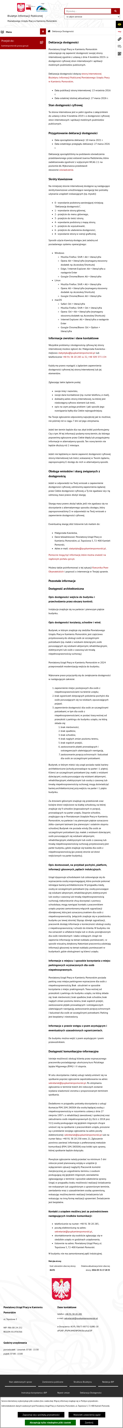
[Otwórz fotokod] (119, 53)
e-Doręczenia (8, 120)
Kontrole (5, 66)
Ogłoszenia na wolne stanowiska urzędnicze (18, 57)
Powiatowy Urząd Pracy (13, 39)
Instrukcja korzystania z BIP (15, 112)
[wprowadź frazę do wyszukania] (88, 11)
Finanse (5, 90)
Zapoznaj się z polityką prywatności (41, 1414)
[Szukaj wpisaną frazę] (116, 11)
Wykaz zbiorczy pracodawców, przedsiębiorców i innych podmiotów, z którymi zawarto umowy (20, 78)
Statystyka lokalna (10, 105)
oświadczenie (66, 169)
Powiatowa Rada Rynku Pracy (16, 98)
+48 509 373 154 (97, 356)
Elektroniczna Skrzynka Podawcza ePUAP (18, 130)
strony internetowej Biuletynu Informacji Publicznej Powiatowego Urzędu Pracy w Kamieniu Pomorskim (79, 77)
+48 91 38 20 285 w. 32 (75, 356)
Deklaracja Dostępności (91, 1392)
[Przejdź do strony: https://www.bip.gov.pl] (119, 31)
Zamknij (89, 1422)
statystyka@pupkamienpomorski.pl (76, 352)
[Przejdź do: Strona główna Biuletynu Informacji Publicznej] (49, 31)
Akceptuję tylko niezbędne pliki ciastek (50, 1422)
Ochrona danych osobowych (16, 147)
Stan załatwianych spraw (20, 1381)
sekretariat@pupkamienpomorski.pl (67, 1082)
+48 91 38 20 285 (73, 1314)
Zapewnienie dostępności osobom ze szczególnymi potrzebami (20, 157)
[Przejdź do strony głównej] (32, 13)
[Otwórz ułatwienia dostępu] (119, 24)
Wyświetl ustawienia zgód (86, 1414)
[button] (44, 39)
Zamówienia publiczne (13, 46)
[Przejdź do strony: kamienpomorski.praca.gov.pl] (119, 39)
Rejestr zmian (63, 1392)
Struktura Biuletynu (83, 1381)
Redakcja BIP (8, 139)
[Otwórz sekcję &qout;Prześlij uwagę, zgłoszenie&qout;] (119, 46)
